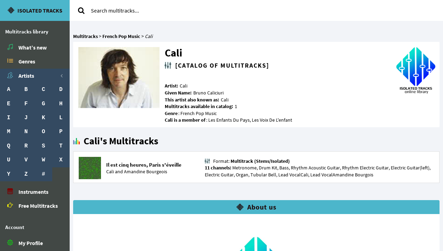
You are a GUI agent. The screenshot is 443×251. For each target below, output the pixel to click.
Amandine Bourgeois (145, 171)
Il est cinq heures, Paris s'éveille (143, 164)
